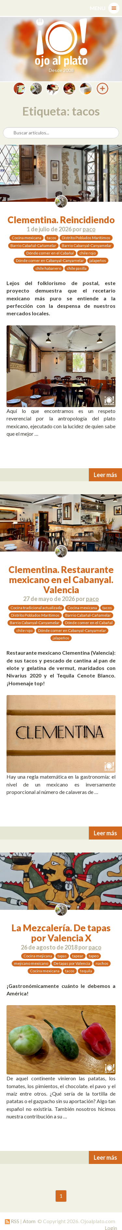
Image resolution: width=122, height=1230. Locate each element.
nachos (102, 963)
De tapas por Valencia (72, 963)
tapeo (94, 955)
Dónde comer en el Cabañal (50, 253)
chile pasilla (77, 268)
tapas (62, 955)
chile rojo (87, 253)
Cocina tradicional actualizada (36, 607)
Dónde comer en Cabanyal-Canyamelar (50, 260)
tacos (51, 237)
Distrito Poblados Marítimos (86, 237)
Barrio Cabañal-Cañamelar (33, 245)
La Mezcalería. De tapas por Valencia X (61, 932)
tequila (86, 970)
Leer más (105, 474)
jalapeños (97, 260)
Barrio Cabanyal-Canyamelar (87, 245)
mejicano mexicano (31, 963)
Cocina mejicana (37, 955)
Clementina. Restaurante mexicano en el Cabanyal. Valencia (61, 579)
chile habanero (48, 268)
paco (89, 229)
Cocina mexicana (26, 237)
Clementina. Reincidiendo (61, 219)
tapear (77, 955)
